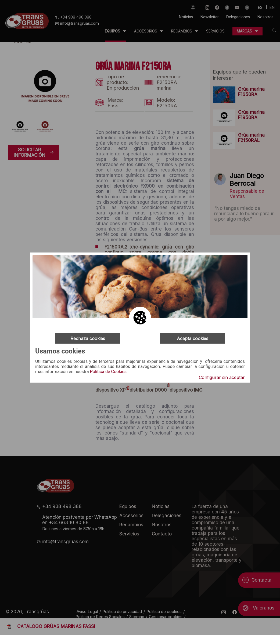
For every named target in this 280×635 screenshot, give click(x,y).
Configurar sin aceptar (222, 377)
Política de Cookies (108, 371)
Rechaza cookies (87, 338)
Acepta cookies (192, 338)
